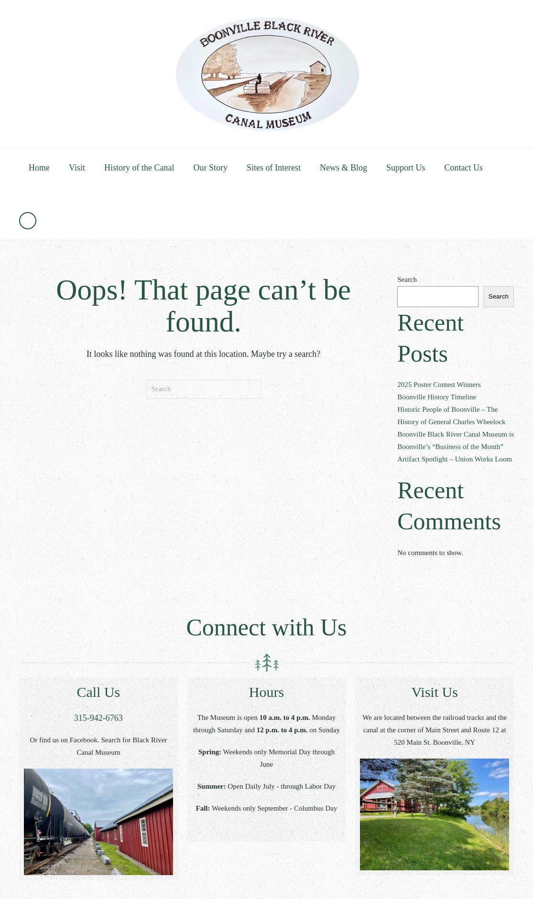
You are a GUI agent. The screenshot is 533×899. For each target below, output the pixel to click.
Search (407, 279)
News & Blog (343, 167)
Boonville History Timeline (436, 397)
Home (39, 167)
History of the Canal (139, 167)
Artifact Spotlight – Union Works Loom (454, 459)
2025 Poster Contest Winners (439, 384)
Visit (77, 167)
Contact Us (463, 167)
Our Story (210, 167)
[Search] (203, 389)
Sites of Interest (274, 167)
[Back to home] (266, 74)
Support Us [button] (405, 167)
